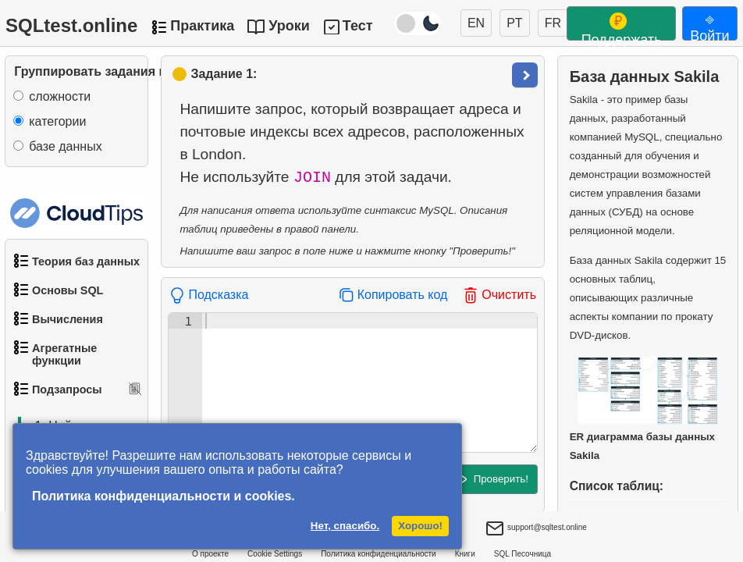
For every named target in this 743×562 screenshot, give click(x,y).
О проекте (210, 554)
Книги (465, 554)
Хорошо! (420, 526)
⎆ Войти (709, 26)
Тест (358, 26)
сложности (60, 96)
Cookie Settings (274, 554)
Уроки (289, 26)
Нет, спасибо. (345, 526)
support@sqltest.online (536, 529)
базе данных (65, 146)
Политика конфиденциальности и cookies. (163, 496)
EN (476, 23)
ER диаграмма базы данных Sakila (644, 408)
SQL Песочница (522, 554)
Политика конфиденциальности (378, 554)
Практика (202, 26)
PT (514, 23)
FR (553, 23)
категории (57, 121)
